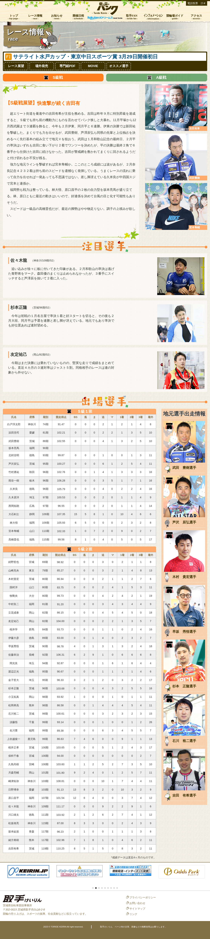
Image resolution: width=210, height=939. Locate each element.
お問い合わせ (137, 903)
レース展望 (16, 66)
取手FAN (132, 15)
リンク (133, 914)
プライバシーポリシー (142, 897)
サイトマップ (137, 908)
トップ (13, 15)
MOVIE (93, 66)
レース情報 (35, 15)
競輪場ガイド (174, 15)
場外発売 (41, 66)
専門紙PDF (67, 66)
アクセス (196, 15)
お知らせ (56, 15)
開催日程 (78, 15)
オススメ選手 (118, 66)
